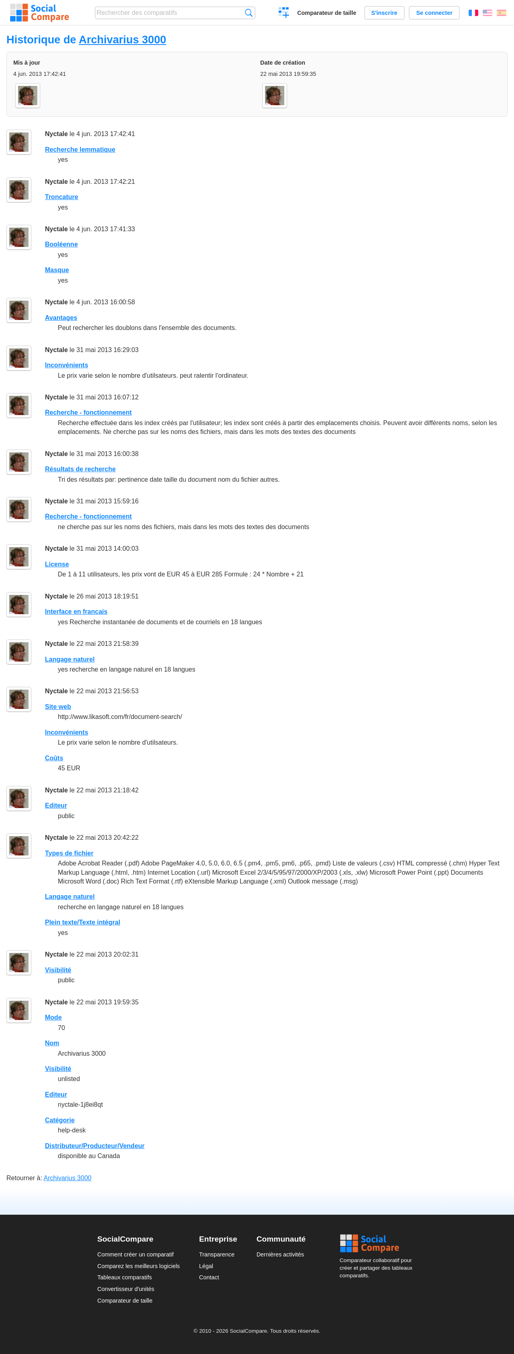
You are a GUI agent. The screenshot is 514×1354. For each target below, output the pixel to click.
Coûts (54, 758)
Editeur (56, 805)
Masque (57, 270)
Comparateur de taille (326, 13)
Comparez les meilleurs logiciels (138, 1266)
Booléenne (61, 244)
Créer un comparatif (284, 13)
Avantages (61, 317)
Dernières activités (280, 1254)
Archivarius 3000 (122, 39)
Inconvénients (66, 365)
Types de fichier (69, 853)
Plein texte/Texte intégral (82, 922)
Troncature (61, 196)
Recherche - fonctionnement (88, 412)
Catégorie (60, 1120)
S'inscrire (384, 13)
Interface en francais (76, 611)
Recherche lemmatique (80, 149)
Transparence (217, 1254)
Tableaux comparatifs (124, 1277)
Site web (58, 706)
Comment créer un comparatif (135, 1254)
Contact (209, 1277)
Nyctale (56, 133)
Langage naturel (70, 659)
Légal (206, 1266)
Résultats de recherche (80, 469)
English (487, 13)
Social (378, 1243)
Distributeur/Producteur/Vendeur (95, 1145)
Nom (52, 1043)
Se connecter (434, 13)
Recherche (249, 12)
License (57, 564)
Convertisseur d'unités (125, 1289)
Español (501, 13)
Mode (53, 1017)
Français (473, 13)
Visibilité (58, 970)
